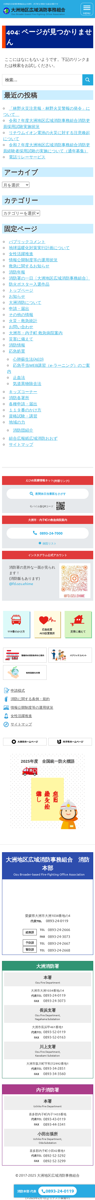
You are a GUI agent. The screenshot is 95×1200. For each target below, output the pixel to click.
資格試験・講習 (23, 415)
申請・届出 (19, 308)
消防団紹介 (23, 429)
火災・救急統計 (23, 320)
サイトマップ (21, 444)
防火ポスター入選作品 (29, 283)
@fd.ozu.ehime (21, 583)
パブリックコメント (27, 241)
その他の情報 (21, 314)
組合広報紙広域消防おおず (33, 438)
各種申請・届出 (23, 403)
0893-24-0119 (60, 1191)
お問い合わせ (21, 326)
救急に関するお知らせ (29, 265)
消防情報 (17, 344)
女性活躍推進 (21, 253)
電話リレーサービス (27, 156)
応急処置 (17, 350)
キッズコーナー (23, 391)
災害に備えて (21, 338)
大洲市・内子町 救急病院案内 (36, 332)
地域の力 (17, 421)
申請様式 (14, 690)
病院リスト (49, 543)
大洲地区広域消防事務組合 (58, 1175)
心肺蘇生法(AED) (28, 358)
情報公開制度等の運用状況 (33, 259)
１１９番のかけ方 (25, 409)
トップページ (21, 290)
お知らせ (17, 296)
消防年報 (17, 271)
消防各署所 (19, 397)
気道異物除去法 (27, 383)
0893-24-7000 (51, 533)
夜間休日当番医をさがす (50, 494)
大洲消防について (25, 302)
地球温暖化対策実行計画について (39, 247)
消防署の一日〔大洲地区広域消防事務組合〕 (49, 277)
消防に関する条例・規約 (26, 698)
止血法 (19, 377)
